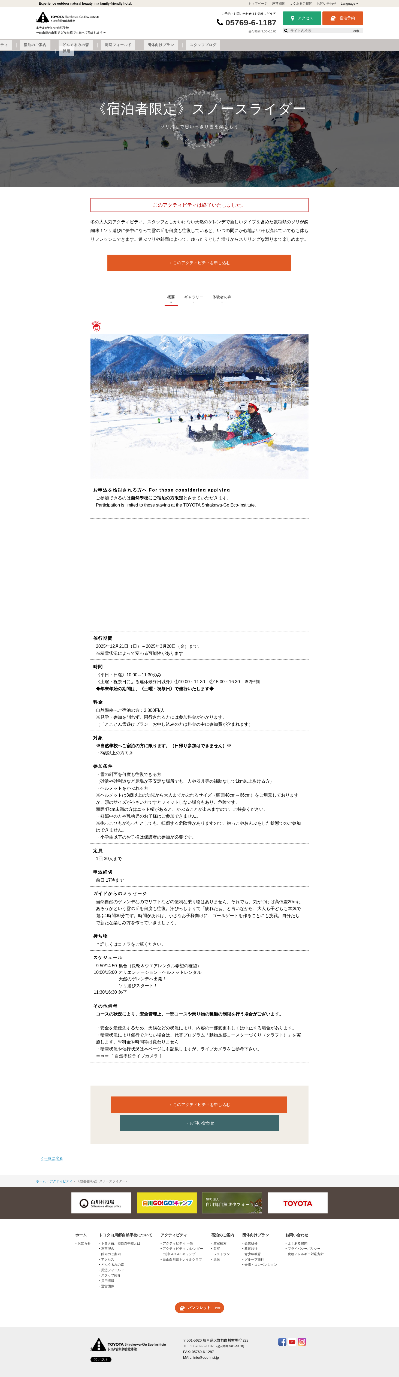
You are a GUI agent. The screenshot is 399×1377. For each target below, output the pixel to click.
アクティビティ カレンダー (183, 1234)
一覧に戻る (52, 1143)
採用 (342, 48)
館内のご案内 (111, 1239)
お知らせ (84, 1229)
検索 (356, 30)
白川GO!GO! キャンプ (179, 1239)
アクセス (302, 18)
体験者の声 (223, 304)
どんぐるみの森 (205, 48)
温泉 (216, 1244)
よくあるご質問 (300, 3)
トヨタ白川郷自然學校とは (120, 1229)
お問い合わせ (326, 3)
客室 (216, 1234)
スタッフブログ (315, 48)
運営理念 (107, 1234)
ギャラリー (193, 304)
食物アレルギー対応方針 (306, 1239)
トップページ (258, 3)
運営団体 (278, 3)
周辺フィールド (242, 48)
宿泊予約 (343, 18)
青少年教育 (252, 1239)
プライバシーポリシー (304, 1234)
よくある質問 (297, 1229)
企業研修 (251, 1229)
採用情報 (107, 1266)
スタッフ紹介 (111, 1260)
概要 (170, 304)
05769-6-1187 (251, 22)
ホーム (41, 1166)
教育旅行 (251, 1234)
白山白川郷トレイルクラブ (182, 1244)
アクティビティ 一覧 (178, 1229)
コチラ (124, 947)
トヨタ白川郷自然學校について (84, 48)
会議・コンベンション (260, 1250)
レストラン (221, 1239)
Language (349, 3)
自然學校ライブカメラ (136, 1058)
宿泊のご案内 (170, 48)
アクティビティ (135, 48)
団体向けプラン (278, 48)
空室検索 (219, 1229)
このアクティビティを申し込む (200, 266)
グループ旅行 (254, 1244)
